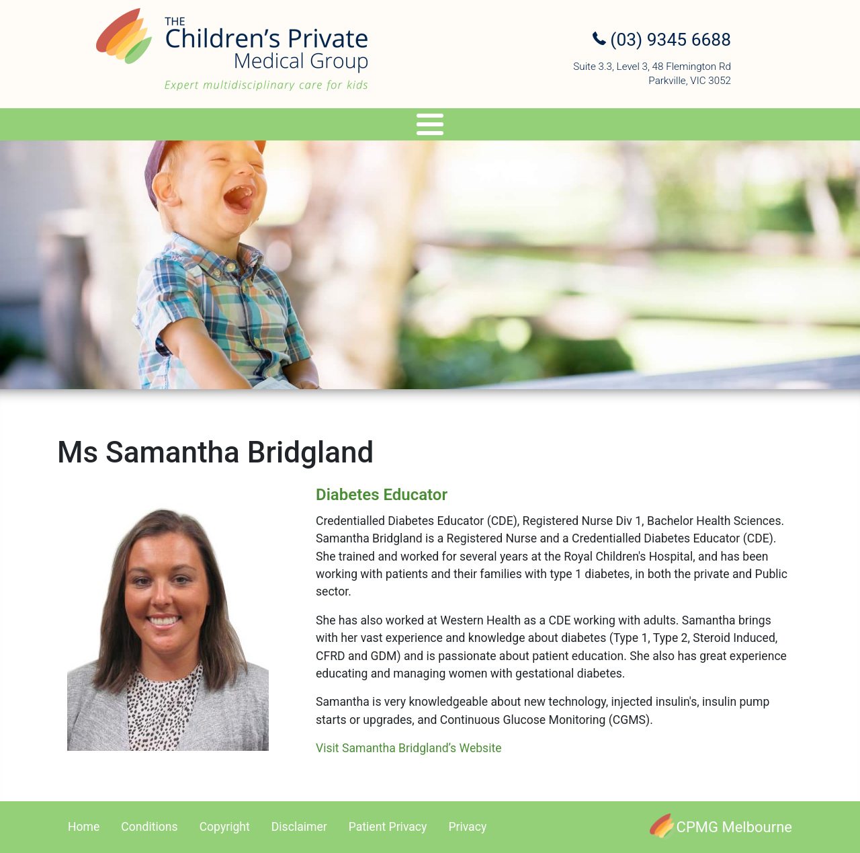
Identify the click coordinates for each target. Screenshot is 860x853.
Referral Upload (637, 126)
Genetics (379, 126)
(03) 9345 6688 (662, 40)
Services (295, 126)
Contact (729, 126)
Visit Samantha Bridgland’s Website (409, 748)
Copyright (225, 827)
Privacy (467, 827)
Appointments (529, 126)
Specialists (203, 126)
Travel (447, 126)
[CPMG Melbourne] (721, 827)
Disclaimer (299, 827)
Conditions (149, 827)
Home (83, 827)
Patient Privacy (388, 827)
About (118, 126)
